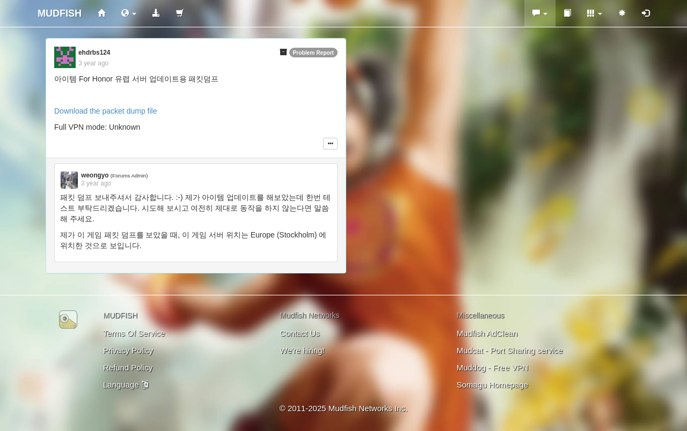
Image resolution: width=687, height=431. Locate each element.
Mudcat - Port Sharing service (510, 350)
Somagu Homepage (492, 384)
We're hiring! (302, 350)
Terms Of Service (134, 333)
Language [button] (125, 384)
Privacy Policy (128, 350)
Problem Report (313, 53)
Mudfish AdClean (487, 333)
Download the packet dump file (105, 111)
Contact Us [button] (299, 333)
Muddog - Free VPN (492, 367)
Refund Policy (128, 367)
